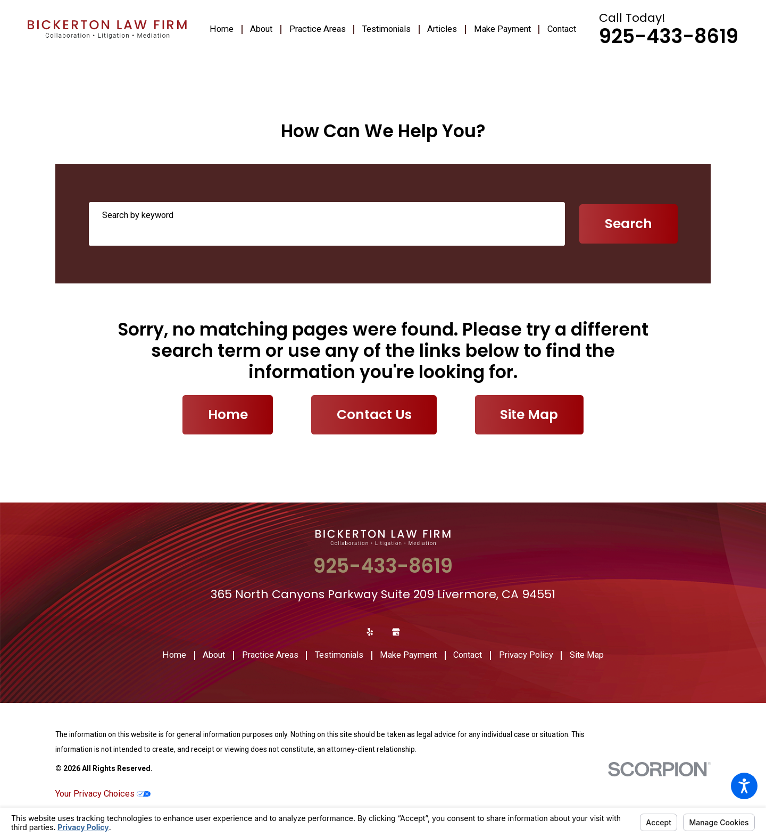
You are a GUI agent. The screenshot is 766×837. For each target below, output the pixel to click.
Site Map (529, 414)
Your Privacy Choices (103, 794)
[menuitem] (226, 29)
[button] (744, 786)
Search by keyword (137, 215)
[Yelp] (370, 632)
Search (628, 223)
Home (228, 414)
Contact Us (374, 414)
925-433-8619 (668, 36)
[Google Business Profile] (396, 632)
